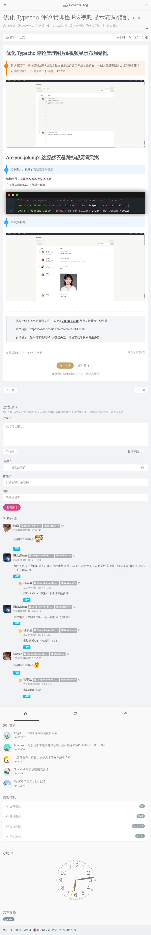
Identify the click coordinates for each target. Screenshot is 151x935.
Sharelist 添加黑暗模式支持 (31, 769)
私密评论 (133, 451)
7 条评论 (79, 25)
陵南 (16, 525)
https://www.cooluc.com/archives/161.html (57, 329)
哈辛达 (11, 25)
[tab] (25, 713)
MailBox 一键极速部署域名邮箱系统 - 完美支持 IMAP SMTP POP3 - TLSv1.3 (61, 745)
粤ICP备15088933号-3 (17, 930)
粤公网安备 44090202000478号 (54, 930)
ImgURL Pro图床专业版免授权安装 (35, 733)
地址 (6, 491)
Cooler (17, 654)
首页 (11, 37)
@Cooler (28, 689)
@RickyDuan (31, 593)
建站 (115, 25)
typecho (8, 919)
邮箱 (7, 476)
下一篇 (141, 389)
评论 (7, 418)
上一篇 (10, 389)
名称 (7, 461)
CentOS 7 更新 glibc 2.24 (29, 781)
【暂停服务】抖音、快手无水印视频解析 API (42, 757)
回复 (17, 548)
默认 (109, 25)
